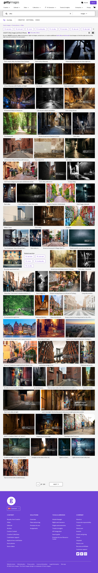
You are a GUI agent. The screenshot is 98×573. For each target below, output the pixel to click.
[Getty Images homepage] (11, 2)
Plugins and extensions (59, 525)
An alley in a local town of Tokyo (13, 388)
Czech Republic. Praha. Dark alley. (28, 204)
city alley (53, 29)
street (29, 29)
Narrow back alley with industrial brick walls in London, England (67, 388)
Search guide (56, 534)
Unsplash (79, 540)
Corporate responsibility (83, 522)
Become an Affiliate (82, 546)
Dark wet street (69, 86)
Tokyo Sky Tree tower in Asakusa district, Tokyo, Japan (20, 293)
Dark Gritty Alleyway (41, 61)
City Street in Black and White (46, 110)
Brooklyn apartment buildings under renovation (18, 269)
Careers (78, 525)
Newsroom (79, 528)
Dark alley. (76, 136)
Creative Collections (13, 534)
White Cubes (8, 227)
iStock (78, 537)
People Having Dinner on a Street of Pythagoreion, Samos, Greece (69, 293)
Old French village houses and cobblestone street (18, 181)
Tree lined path (8, 136)
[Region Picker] (13, 509)
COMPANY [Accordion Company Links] (79, 515)
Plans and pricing (35, 522)
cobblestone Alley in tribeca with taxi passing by (18, 160)
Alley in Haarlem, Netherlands (56, 204)
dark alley (8, 29)
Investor (78, 531)
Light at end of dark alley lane (81, 457)
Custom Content (12, 531)
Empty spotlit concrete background (80, 248)
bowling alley (41, 29)
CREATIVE (21, 20)
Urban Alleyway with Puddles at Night (15, 86)
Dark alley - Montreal (84, 269)
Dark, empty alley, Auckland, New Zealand (16, 61)
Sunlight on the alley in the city (41, 457)
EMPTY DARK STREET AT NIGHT (14, 436)
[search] (7, 13)
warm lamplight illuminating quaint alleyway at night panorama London (63, 412)
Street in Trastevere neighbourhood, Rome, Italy (18, 365)
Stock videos (11, 546)
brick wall (19, 29)
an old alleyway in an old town (42, 388)
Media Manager (57, 519)
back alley (63, 29)
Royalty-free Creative (13, 519)
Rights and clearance (58, 522)
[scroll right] (93, 29)
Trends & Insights (57, 528)
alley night (86, 29)
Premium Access (35, 525)
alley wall (75, 29)
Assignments (34, 528)
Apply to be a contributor (14, 540)
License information (42, 564)
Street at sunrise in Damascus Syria (49, 136)
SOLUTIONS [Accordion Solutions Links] (34, 515)
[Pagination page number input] (38, 484)
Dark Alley (38, 227)
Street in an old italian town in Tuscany (62, 269)
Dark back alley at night (11, 412)
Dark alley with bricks (45, 181)
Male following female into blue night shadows (79, 61)
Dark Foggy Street (41, 293)
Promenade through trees (11, 317)
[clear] (71, 13)
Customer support (81, 549)
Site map (63, 564)
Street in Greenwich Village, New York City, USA (57, 248)
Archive (9, 528)
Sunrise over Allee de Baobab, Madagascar (79, 339)
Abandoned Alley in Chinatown (13, 110)
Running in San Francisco (71, 436)
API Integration (57, 531)
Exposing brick (39, 160)
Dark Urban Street (71, 110)
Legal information (54, 564)
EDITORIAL (30, 20)
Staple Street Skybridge (43, 436)
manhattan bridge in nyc (46, 365)
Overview (33, 519)
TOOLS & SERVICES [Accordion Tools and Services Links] (58, 515)
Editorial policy (21, 564)
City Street (39, 86)
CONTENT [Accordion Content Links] (10, 515)
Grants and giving (81, 534)
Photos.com (79, 543)
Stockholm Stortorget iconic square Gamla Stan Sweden (20, 339)
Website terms (11, 564)
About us (79, 519)
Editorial (9, 525)
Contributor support (13, 537)
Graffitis (68, 227)
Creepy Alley (72, 181)
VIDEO (37, 20)
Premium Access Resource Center (60, 538)
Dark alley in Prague (44, 339)
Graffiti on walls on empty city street (15, 457)
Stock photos (11, 543)
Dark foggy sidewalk (83, 204)
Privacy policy (31, 564)
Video (9, 522)
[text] (39, 13)
